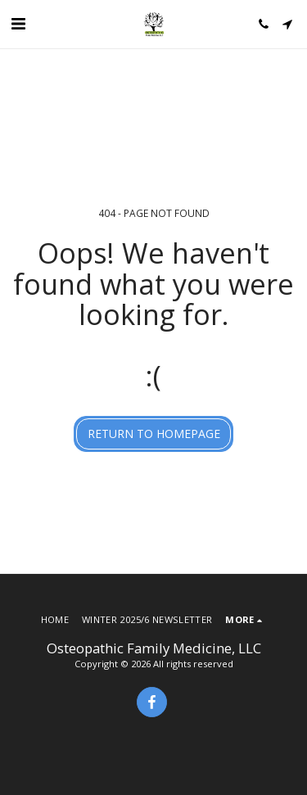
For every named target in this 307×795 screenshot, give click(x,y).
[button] (18, 23)
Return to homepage (154, 433)
